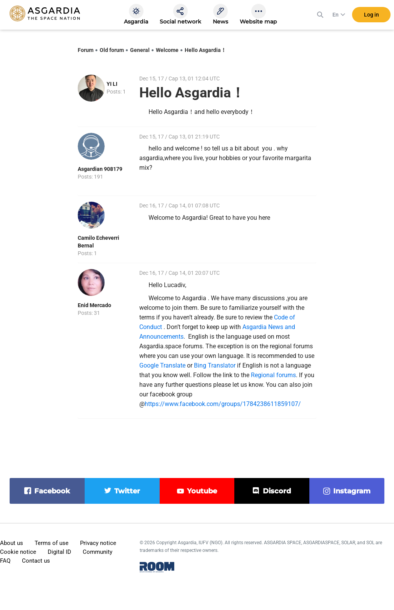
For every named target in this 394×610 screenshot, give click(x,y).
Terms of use (51, 543)
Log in (371, 15)
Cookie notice (18, 551)
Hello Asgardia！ (205, 50)
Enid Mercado (94, 305)
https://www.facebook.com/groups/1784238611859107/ (223, 404)
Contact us (36, 560)
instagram (352, 491)
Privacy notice (98, 543)
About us (11, 543)
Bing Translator (214, 365)
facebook (52, 491)
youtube (202, 491)
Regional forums (273, 375)
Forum (85, 50)
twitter (127, 491)
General (140, 50)
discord (277, 491)
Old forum (112, 50)
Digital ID (59, 551)
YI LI (112, 84)
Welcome (167, 50)
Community (97, 551)
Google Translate (162, 365)
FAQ (5, 560)
